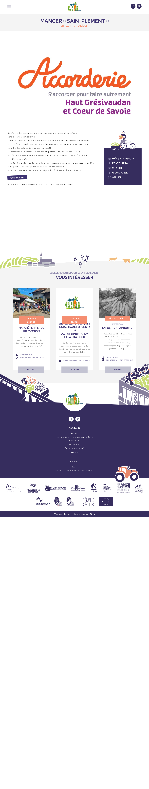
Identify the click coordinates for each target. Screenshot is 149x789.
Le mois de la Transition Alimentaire (74, 437)
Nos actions (74, 444)
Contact (74, 452)
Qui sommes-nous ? (74, 448)
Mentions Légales (63, 514)
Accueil (74, 433)
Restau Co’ (74, 441)
